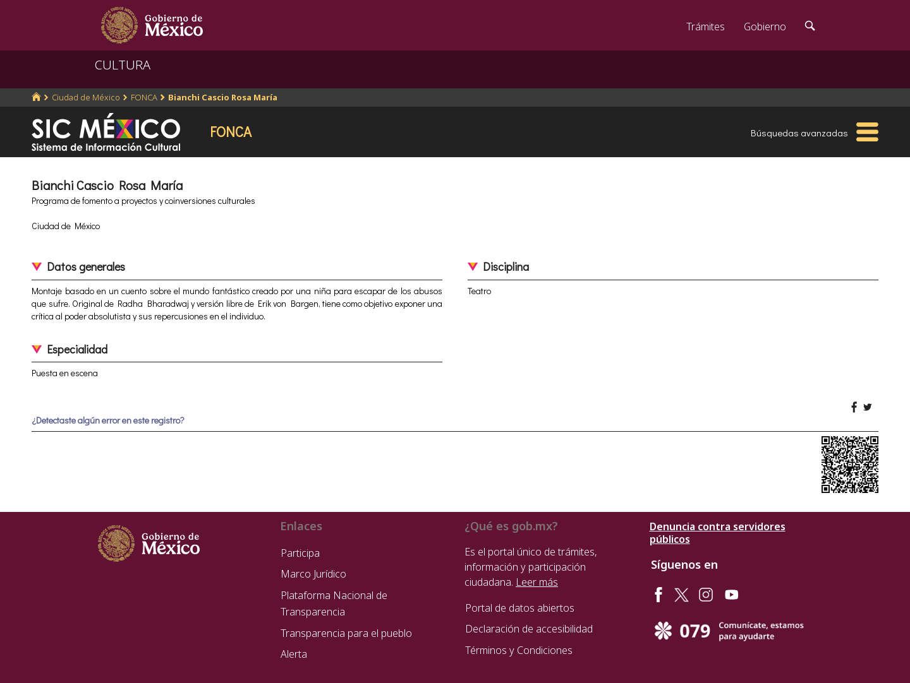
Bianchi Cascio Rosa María (222, 97)
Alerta (294, 654)
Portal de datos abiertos (519, 608)
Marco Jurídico (313, 574)
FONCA (144, 97)
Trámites (705, 26)
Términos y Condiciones (519, 650)
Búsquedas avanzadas (799, 132)
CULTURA (122, 64)
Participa (300, 553)
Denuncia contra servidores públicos (718, 533)
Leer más (537, 582)
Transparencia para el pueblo (346, 633)
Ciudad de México (86, 97)
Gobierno (765, 26)
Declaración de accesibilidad (529, 629)
